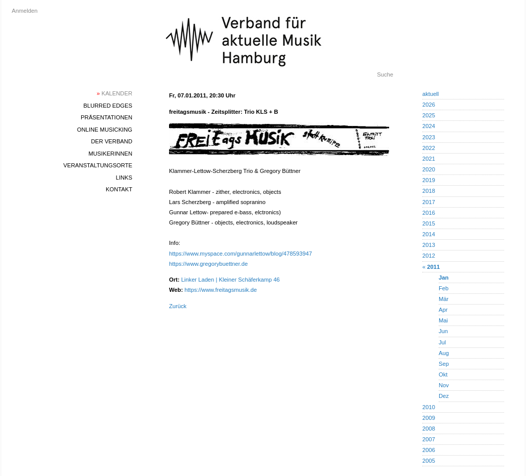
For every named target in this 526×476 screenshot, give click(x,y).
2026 (428, 105)
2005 (428, 461)
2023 (428, 137)
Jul (442, 342)
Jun (443, 331)
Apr (443, 310)
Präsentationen (106, 117)
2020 (428, 169)
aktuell (430, 94)
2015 (428, 223)
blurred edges (107, 106)
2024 (428, 126)
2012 (428, 256)
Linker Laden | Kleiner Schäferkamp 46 (230, 280)
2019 (428, 180)
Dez (444, 396)
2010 (428, 407)
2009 (428, 418)
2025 (428, 115)
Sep (444, 364)
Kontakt (119, 189)
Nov (444, 385)
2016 (428, 213)
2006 (428, 450)
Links (124, 177)
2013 (428, 245)
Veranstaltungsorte (97, 165)
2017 (428, 202)
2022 (428, 148)
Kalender (114, 93)
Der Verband (111, 141)
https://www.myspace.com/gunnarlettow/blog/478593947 (240, 253)
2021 (428, 159)
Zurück (177, 306)
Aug (444, 353)
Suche (385, 74)
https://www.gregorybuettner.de (208, 264)
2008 (428, 428)
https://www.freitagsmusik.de (220, 290)
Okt (443, 374)
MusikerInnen (110, 154)
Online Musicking (104, 130)
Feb (443, 288)
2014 (428, 234)
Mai (443, 320)
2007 (428, 439)
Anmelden (24, 11)
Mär (443, 299)
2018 (428, 191)
